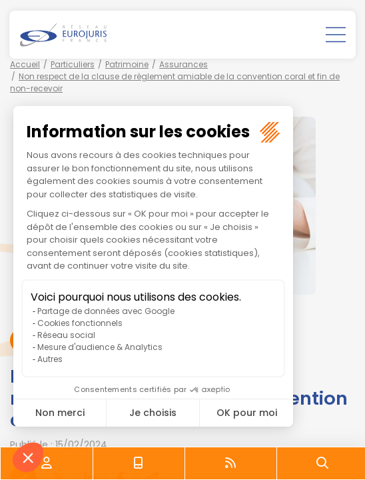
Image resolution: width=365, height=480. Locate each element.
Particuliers (73, 64)
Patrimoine (127, 64)
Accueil (25, 64)
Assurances (183, 64)
